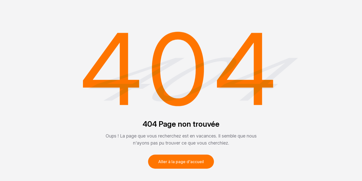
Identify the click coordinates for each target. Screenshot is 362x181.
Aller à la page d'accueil (181, 161)
